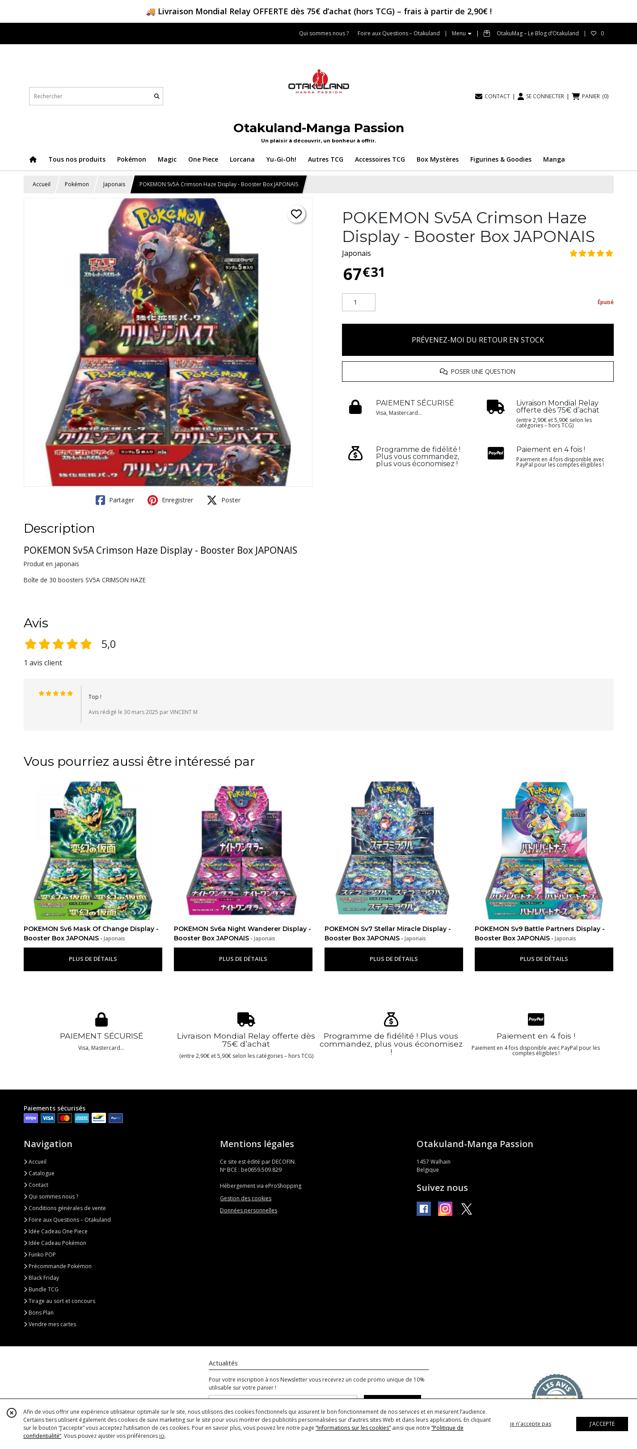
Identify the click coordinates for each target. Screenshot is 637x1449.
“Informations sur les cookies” (353, 1428)
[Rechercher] (157, 96)
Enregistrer (170, 500)
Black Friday (41, 1278)
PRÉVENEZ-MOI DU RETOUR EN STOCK (478, 340)
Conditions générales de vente (65, 1208)
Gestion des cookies (245, 1198)
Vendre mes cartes (50, 1324)
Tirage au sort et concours (59, 1301)
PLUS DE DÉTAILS (93, 959)
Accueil (42, 184)
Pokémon (77, 184)
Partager (115, 500)
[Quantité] (358, 302)
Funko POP (40, 1254)
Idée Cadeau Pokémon (55, 1243)
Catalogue (39, 1173)
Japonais (114, 184)
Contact (36, 1185)
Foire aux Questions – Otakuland (67, 1220)
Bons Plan (39, 1312)
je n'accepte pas (530, 1424)
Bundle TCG (41, 1289)
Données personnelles (248, 1210)
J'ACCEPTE (602, 1424)
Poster (223, 500)
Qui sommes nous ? (51, 1196)
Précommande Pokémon (58, 1266)
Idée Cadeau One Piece (56, 1231)
